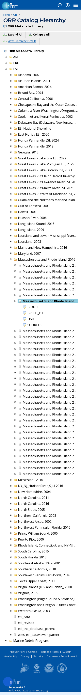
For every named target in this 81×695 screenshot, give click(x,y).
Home (6, 14)
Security (38, 656)
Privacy (25, 656)
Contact (32, 652)
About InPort (17, 652)
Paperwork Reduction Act (62, 656)
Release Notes (50, 652)
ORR (15, 14)
